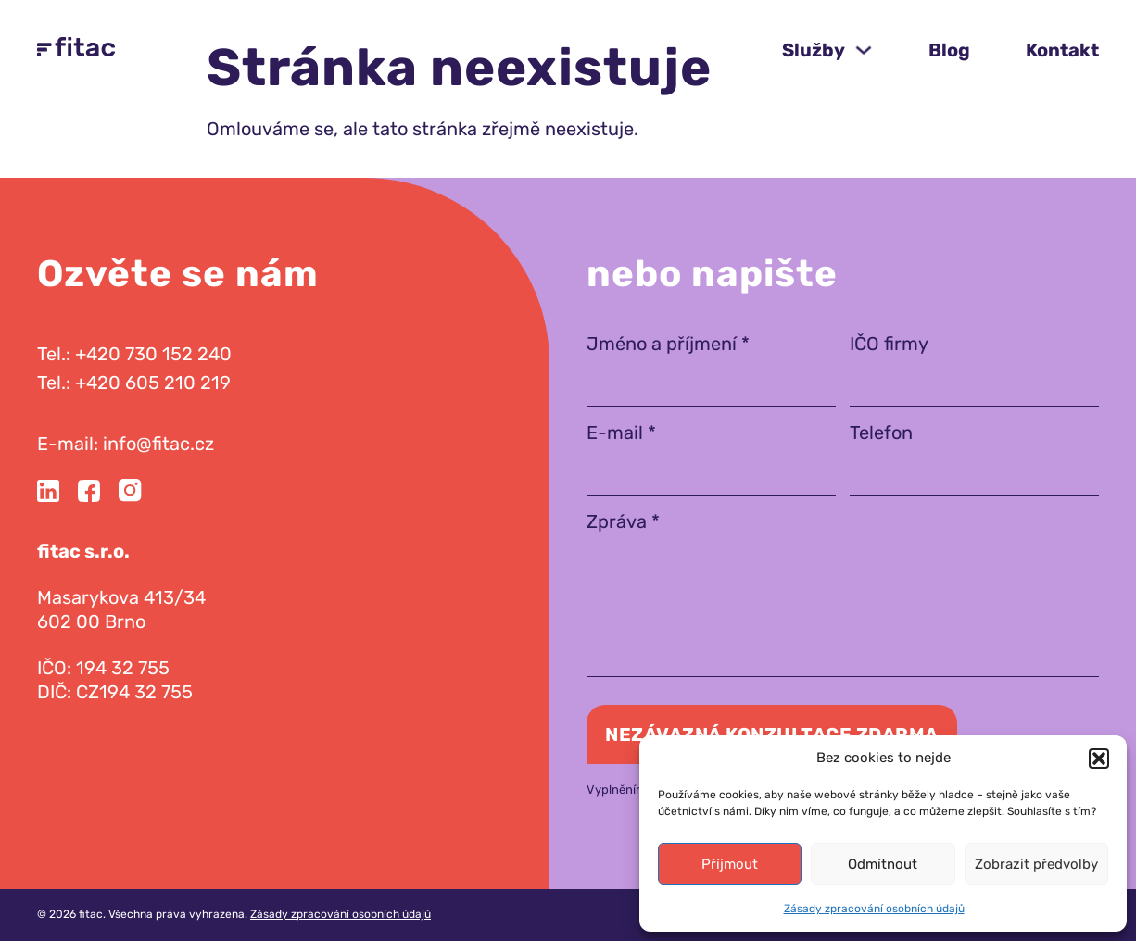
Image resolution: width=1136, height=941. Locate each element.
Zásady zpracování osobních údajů (874, 908)
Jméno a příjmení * (668, 343)
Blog (949, 50)
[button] (1099, 758)
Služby (813, 50)
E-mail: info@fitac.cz (125, 444)
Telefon (881, 432)
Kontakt (1062, 50)
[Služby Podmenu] (863, 50)
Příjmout (729, 864)
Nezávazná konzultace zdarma (772, 734)
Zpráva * (623, 521)
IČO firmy (889, 343)
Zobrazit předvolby (1036, 864)
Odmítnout (882, 864)
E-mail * (621, 432)
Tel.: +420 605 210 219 (134, 382)
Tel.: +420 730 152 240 (134, 354)
